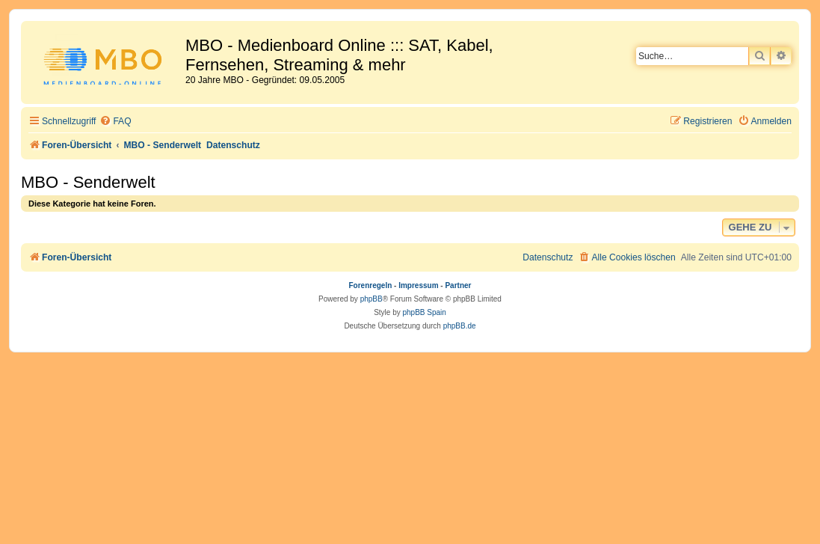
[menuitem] (115, 121)
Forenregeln (370, 285)
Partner (458, 285)
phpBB (371, 299)
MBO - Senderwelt (88, 182)
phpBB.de (459, 326)
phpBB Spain (424, 312)
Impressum (418, 285)
